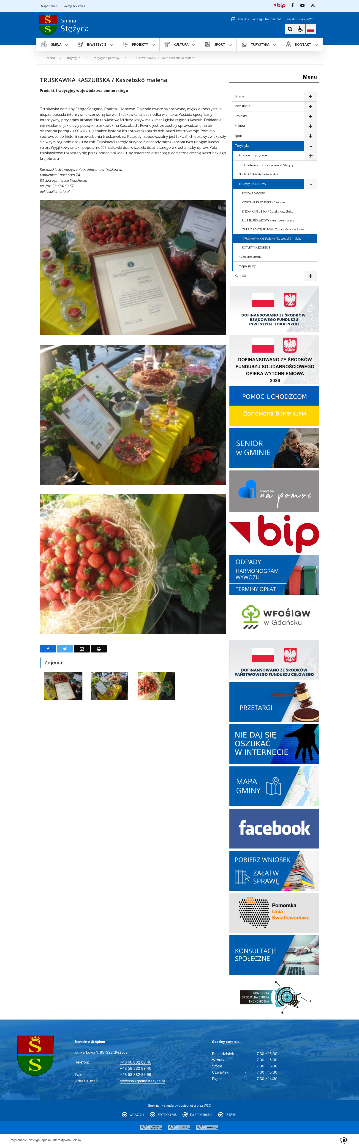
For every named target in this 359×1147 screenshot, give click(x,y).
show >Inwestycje (310, 106)
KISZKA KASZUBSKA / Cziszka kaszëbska (267, 211)
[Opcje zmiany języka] (311, 29)
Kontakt (240, 275)
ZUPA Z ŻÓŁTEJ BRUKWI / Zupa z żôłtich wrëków (273, 229)
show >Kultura (310, 126)
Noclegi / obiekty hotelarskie (258, 174)
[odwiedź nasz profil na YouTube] (302, 5)
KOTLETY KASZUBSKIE (256, 247)
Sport (238, 135)
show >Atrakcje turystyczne (310, 156)
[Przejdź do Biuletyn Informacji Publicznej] (279, 5)
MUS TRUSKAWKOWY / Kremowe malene (268, 220)
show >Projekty (310, 116)
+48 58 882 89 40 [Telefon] (135, 1062)
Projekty (240, 116)
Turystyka (242, 145)
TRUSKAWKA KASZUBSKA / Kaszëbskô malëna (272, 238)
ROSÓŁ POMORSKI (254, 193)
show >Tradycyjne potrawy (310, 184)
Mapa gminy (247, 266)
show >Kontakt (310, 276)
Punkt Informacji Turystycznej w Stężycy (266, 165)
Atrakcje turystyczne (253, 155)
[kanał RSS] (313, 5)
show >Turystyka (310, 146)
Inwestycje (242, 106)
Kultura (239, 126)
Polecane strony (250, 256)
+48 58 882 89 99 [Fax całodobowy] (135, 1074)
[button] (300, 29)
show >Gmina (310, 97)
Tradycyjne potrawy (252, 184)
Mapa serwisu (50, 6)
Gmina (239, 96)
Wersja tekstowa (74, 6)
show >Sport (310, 136)
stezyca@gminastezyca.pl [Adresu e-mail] (142, 1081)
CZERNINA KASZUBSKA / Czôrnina (264, 202)
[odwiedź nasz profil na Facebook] (292, 5)
